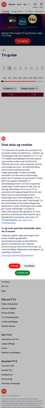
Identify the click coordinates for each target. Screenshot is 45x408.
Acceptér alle (22, 273)
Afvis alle (14, 266)
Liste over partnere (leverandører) (17, 255)
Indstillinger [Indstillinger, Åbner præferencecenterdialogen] (29, 266)
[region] (22, 204)
